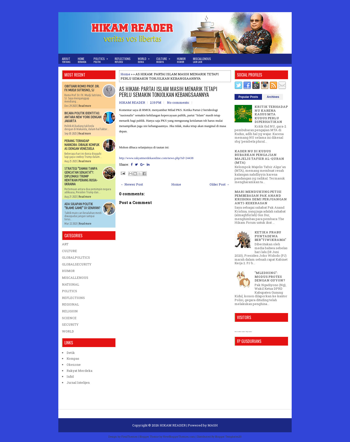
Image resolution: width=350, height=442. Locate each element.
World (145, 59)
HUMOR (68, 271)
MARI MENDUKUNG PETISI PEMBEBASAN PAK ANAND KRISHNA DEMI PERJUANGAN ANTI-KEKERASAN (261, 197)
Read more (85, 105)
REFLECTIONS (73, 298)
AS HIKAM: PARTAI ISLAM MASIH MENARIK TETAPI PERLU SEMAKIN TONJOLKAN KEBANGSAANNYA (168, 91)
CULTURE (69, 251)
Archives (273, 97)
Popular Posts (248, 97)
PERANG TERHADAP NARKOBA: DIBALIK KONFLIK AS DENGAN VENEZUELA (81, 145)
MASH (213, 425)
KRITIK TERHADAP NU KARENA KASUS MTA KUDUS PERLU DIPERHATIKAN (271, 114)
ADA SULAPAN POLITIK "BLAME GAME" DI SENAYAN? (82, 206)
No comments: (178, 102)
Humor (181, 60)
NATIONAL (70, 284)
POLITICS (69, 291)
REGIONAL (70, 304)
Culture (164, 59)
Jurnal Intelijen (78, 382)
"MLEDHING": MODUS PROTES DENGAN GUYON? (269, 276)
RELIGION (70, 311)
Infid (70, 376)
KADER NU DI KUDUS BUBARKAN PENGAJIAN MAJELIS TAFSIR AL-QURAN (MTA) (259, 157)
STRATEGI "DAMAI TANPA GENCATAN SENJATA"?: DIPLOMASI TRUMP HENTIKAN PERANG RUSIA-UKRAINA (80, 176)
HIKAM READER (173, 425)
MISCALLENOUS (75, 277)
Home (82, 60)
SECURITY (70, 324)
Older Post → (219, 184)
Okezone (74, 364)
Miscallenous (202, 60)
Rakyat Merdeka (79, 370)
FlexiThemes (129, 436)
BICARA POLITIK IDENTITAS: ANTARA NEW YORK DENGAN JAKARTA (82, 117)
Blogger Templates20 (228, 436)
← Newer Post (132, 184)
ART (65, 244)
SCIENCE (69, 318)
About (66, 60)
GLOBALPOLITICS (76, 257)
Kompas (73, 358)
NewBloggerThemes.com (179, 436)
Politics (102, 59)
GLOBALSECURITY (76, 264)
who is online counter (240, 331)
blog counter (249, 331)
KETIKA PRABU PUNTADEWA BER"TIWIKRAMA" (270, 236)
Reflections (123, 60)
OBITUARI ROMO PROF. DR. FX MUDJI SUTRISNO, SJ (81, 88)
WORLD (68, 331)
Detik (71, 352)
